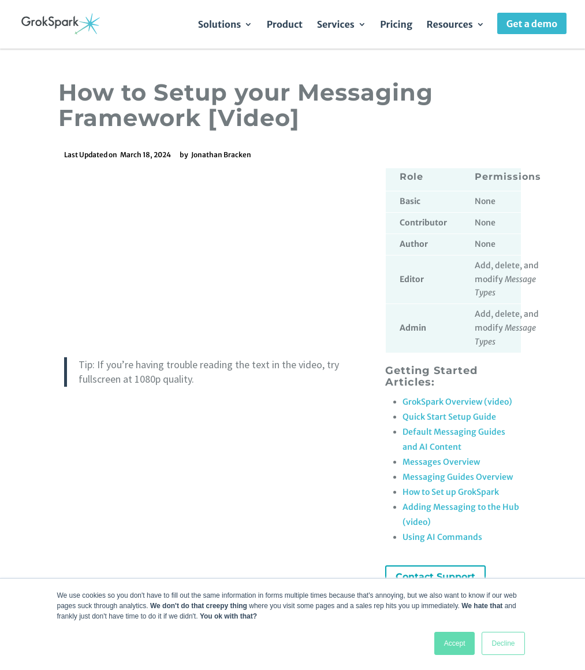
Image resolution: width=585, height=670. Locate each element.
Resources (450, 25)
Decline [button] (503, 643)
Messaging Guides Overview (458, 477)
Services (336, 25)
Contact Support (435, 576)
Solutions (219, 25)
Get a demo (531, 23)
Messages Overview (441, 462)
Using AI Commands (442, 537)
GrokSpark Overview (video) (457, 402)
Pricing (396, 25)
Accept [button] (454, 643)
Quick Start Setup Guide (449, 417)
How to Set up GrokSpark (451, 492)
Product (285, 25)
